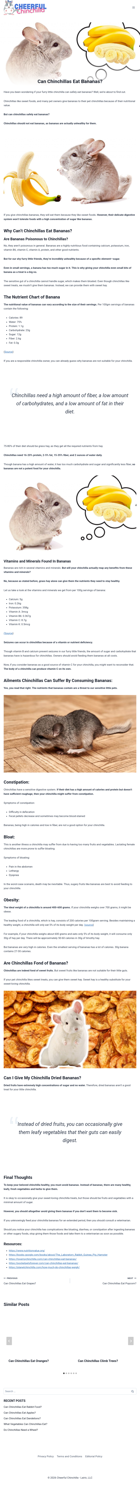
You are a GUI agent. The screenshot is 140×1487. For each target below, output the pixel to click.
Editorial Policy (93, 1456)
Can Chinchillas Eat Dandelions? (22, 1418)
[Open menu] (133, 7)
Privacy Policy (46, 1456)
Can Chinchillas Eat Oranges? (29, 1361)
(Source (8, 633)
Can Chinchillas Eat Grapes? (35, 1280)
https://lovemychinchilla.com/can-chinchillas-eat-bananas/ (43, 1259)
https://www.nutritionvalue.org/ (27, 1250)
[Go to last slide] (9, 1341)
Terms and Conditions (69, 1456)
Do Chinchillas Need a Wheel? (21, 1429)
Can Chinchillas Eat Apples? (20, 1412)
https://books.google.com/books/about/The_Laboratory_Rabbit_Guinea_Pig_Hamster (58, 1254)
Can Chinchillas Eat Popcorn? (104, 1280)
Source (9, 351)
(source (88, 924)
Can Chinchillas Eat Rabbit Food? (23, 1406)
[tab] (64, 1373)
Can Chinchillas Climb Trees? (98, 1361)
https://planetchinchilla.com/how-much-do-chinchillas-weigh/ (44, 1267)
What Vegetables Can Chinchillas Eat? (25, 1424)
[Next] (131, 1341)
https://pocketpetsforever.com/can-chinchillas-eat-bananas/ (43, 1263)
